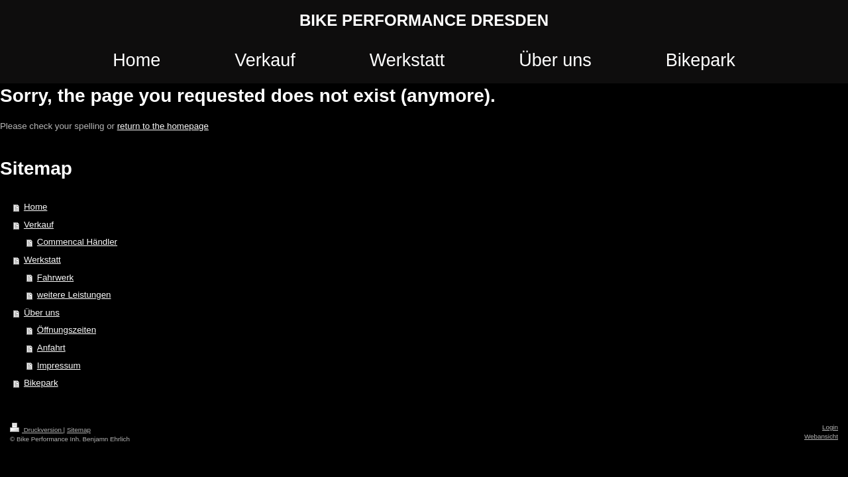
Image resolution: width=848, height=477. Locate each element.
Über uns (42, 313)
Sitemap (79, 429)
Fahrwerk (55, 277)
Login (830, 427)
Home (35, 207)
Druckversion (37, 429)
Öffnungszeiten (66, 330)
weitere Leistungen (74, 295)
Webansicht (821, 436)
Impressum (59, 365)
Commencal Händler (77, 242)
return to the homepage (163, 126)
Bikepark (41, 383)
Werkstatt (42, 260)
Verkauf (39, 225)
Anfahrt (51, 348)
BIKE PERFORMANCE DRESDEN (424, 20)
